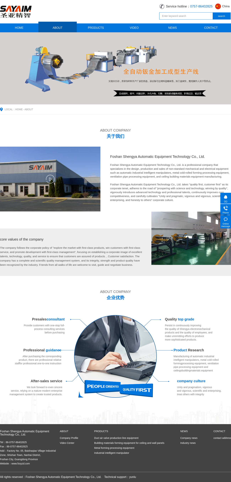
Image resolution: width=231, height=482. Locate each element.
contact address (222, 438)
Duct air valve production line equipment (116, 438)
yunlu (132, 476)
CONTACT (211, 27)
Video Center (67, 443)
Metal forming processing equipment (114, 447)
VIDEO (134, 27)
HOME (19, 27)
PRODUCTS (96, 27)
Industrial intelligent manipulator (111, 452)
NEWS (172, 27)
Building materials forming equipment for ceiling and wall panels (129, 443)
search (221, 16)
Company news (189, 438)
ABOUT (57, 27)
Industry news (188, 443)
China (226, 6)
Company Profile (69, 438)
